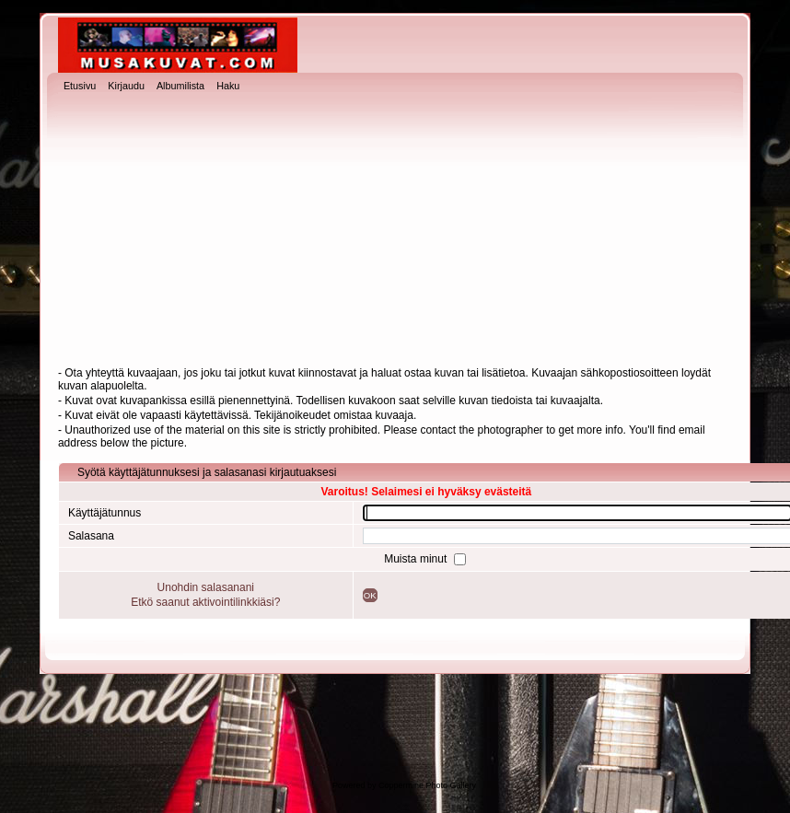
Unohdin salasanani (205, 587)
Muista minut (416, 558)
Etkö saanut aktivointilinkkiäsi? (205, 602)
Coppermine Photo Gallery (427, 785)
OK (370, 595)
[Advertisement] (395, 231)
